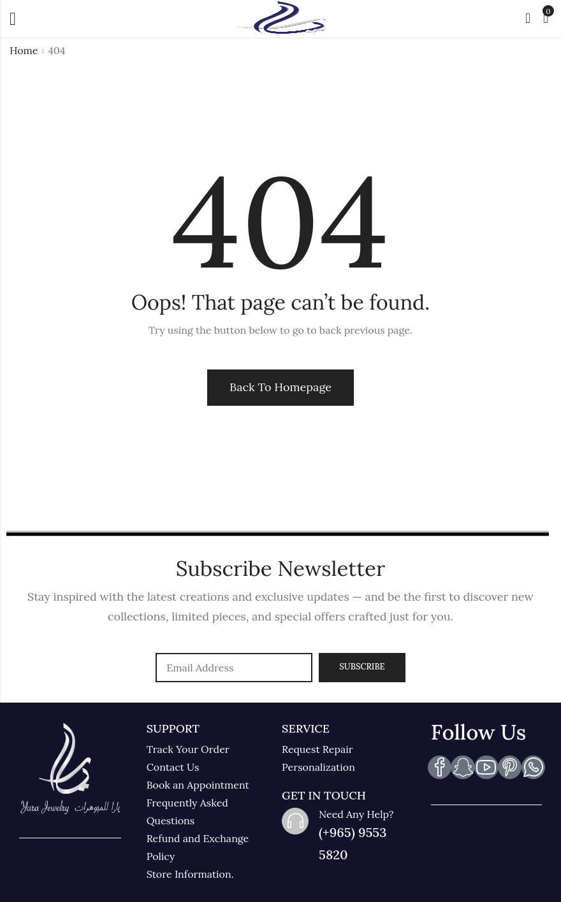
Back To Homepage (280, 387)
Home (24, 50)
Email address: (234, 667)
